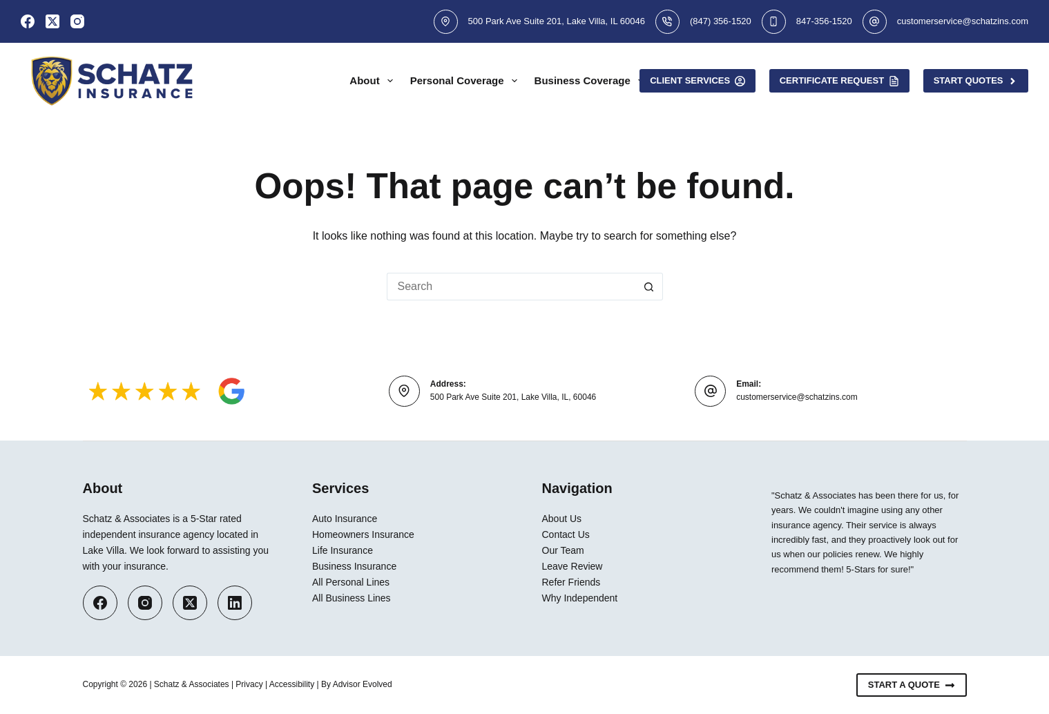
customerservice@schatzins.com (962, 21)
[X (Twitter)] (52, 21)
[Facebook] (28, 21)
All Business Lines (351, 598)
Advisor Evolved (362, 684)
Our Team (563, 550)
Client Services (697, 80)
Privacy (248, 684)
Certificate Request (839, 80)
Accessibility (291, 684)
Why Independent (580, 598)
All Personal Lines (350, 582)
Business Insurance (354, 566)
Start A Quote (911, 685)
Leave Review (572, 566)
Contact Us (566, 534)
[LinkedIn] (235, 603)
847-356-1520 (824, 21)
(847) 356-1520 (720, 21)
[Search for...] (511, 286)
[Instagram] (77, 21)
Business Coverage (592, 81)
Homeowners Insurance (363, 534)
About (373, 81)
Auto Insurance (344, 518)
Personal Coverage (466, 81)
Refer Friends (571, 582)
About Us (562, 518)
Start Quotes (976, 80)
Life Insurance (342, 550)
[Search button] (649, 286)
